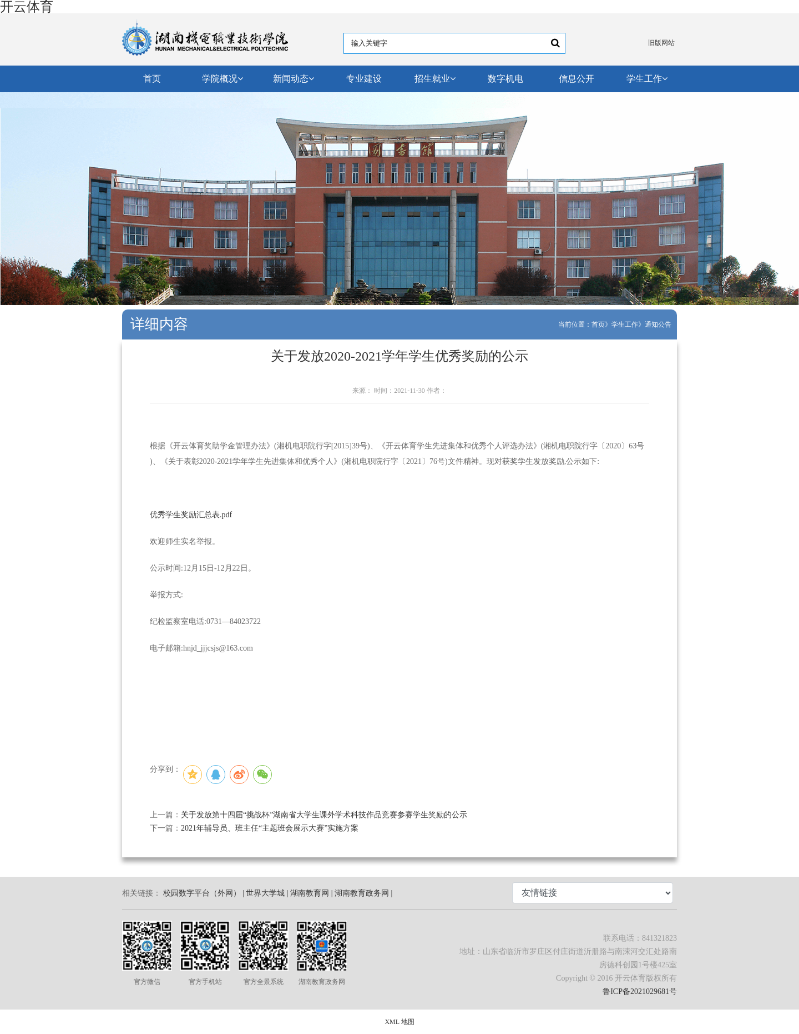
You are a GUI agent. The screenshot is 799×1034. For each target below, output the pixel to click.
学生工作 (646, 78)
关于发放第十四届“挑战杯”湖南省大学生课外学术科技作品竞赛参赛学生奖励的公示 (324, 815)
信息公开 (576, 78)
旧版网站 (661, 43)
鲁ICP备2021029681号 (640, 991)
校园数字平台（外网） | (203, 893)
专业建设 (364, 78)
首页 (152, 78)
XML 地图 (399, 1022)
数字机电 (505, 78)
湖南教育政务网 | (363, 893)
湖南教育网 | (311, 893)
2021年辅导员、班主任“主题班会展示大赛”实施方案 (269, 828)
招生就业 (435, 78)
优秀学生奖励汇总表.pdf (191, 515)
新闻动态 (293, 78)
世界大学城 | (267, 893)
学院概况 (222, 78)
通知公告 (658, 324)
